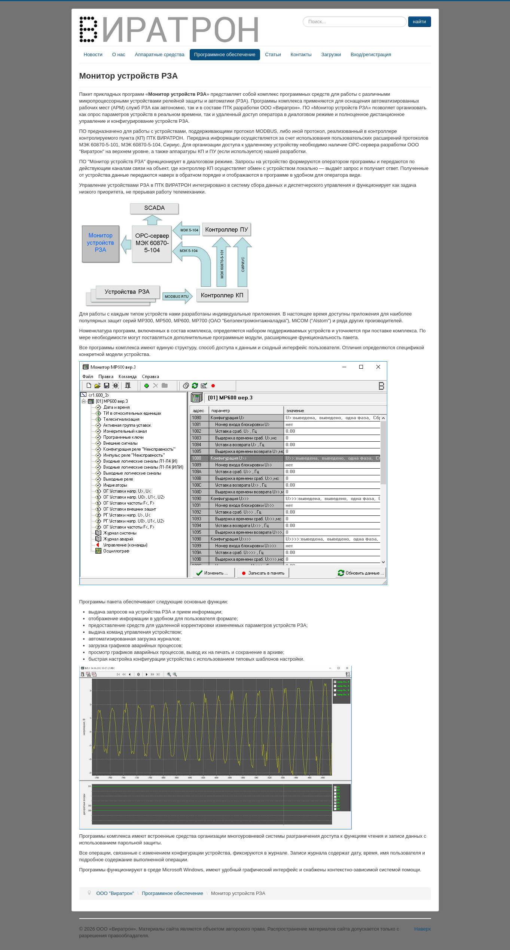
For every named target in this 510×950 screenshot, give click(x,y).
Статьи (273, 54)
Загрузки (331, 54)
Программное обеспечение (225, 54)
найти (419, 21)
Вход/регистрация (371, 54)
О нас (118, 54)
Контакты (301, 54)
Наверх (422, 929)
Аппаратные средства (159, 54)
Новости (93, 54)
